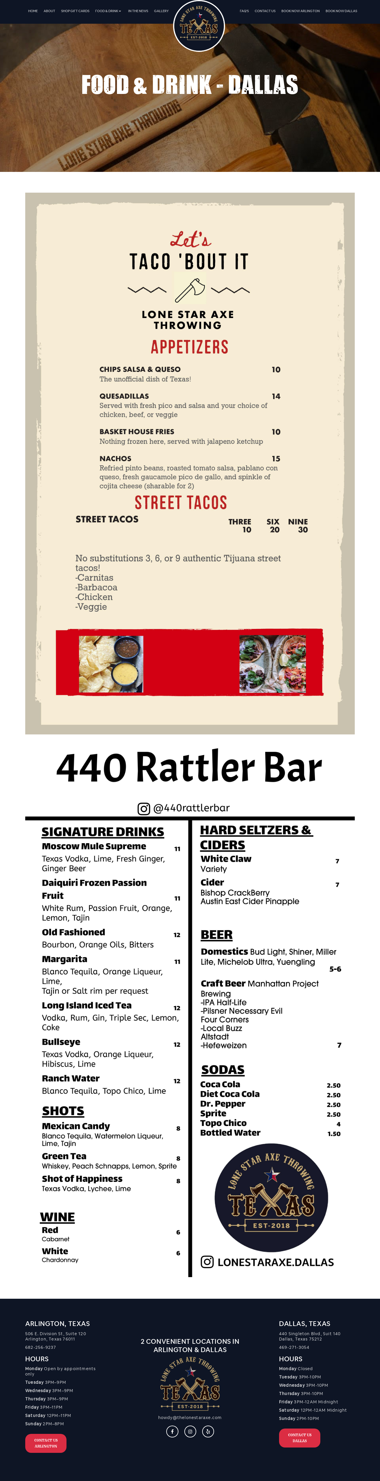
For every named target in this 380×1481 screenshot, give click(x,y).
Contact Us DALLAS (299, 1438)
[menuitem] (33, 11)
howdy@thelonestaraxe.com (190, 1417)
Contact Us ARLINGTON (46, 1443)
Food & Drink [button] (108, 11)
